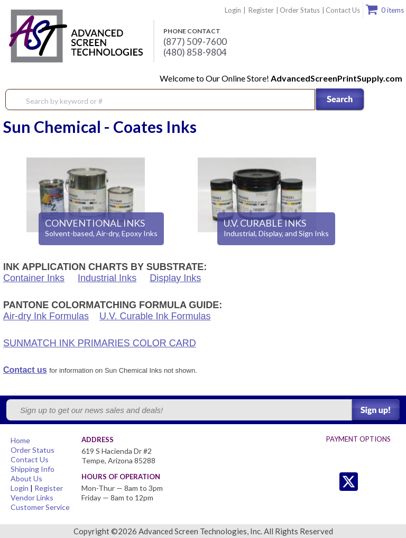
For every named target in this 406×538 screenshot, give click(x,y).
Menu (391, 100)
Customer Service (40, 507)
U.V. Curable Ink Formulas (154, 316)
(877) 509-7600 (195, 42)
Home (20, 440)
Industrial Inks (107, 278)
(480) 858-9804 (195, 52)
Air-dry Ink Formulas (46, 316)
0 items (392, 10)
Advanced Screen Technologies (74, 36)
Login (233, 10)
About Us (26, 478)
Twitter (327, 481)
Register (261, 10)
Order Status (300, 10)
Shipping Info (32, 468)
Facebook (370, 481)
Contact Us (343, 10)
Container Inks (33, 278)
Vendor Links (32, 497)
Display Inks (175, 278)
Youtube (391, 481)
